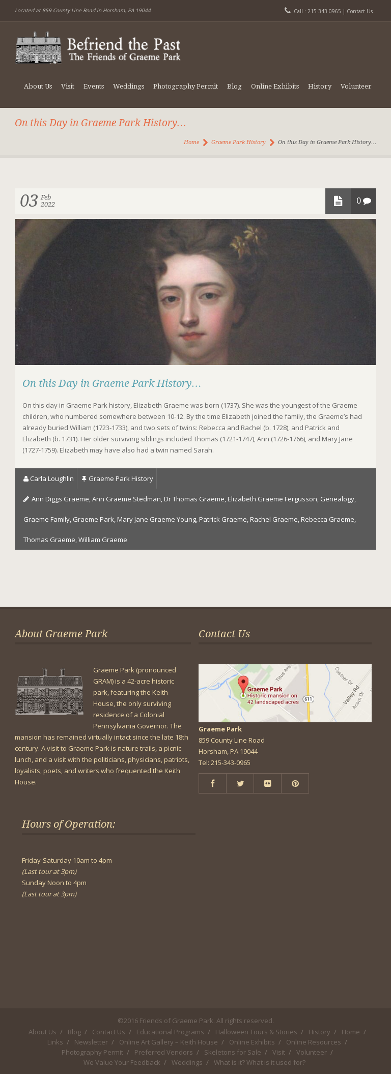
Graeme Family (46, 519)
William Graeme (102, 539)
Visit (67, 86)
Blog (234, 86)
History (319, 86)
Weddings (128, 86)
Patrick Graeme (223, 519)
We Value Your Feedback (121, 1062)
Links (55, 1042)
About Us (38, 86)
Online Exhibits (275, 86)
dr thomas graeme (194, 498)
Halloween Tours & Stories (256, 1031)
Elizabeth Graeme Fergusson (272, 498)
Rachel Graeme (274, 519)
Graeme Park (93, 519)
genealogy (337, 498)
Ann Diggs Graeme (60, 498)
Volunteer (356, 86)
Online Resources (313, 1042)
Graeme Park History (238, 142)
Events (93, 86)
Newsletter (91, 1042)
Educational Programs (170, 1031)
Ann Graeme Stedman (126, 498)
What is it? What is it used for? (259, 1062)
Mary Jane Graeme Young (156, 519)
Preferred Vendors (163, 1052)
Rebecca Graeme (327, 519)
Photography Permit (185, 86)
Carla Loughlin (52, 478)
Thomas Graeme (49, 539)
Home (191, 142)
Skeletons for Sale (232, 1052)
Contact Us (360, 11)
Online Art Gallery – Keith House (168, 1042)
